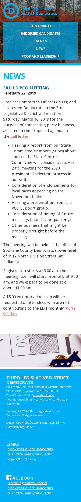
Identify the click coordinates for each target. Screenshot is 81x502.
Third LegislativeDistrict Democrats (30, 9)
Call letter (19, 136)
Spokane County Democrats (30, 449)
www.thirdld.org (43, 395)
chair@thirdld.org (22, 459)
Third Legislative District (27, 483)
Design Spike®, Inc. (52, 422)
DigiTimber (27, 427)
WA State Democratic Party (29, 454)
